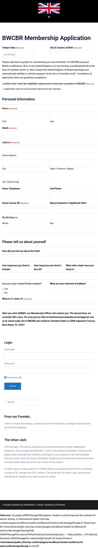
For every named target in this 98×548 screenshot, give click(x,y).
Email (9, 128)
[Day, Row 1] (73, 229)
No (6, 292)
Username (9, 349)
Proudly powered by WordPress (19, 504)
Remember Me (13, 377)
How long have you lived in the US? (47, 267)
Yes (6, 289)
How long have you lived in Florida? (16, 267)
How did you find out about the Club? (21, 251)
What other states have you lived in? (80, 267)
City (4, 168)
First (4, 121)
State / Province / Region (62, 168)
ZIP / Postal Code (10, 182)
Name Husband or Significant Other (68, 203)
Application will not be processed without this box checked (33, 89)
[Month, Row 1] (25, 229)
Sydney (48, 504)
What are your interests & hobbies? (68, 283)
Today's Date (13, 47)
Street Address (9, 155)
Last (52, 121)
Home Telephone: (11, 188)
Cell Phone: (56, 188)
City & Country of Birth (66, 47)
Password (9, 363)
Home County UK (15, 203)
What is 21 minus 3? (17, 299)
